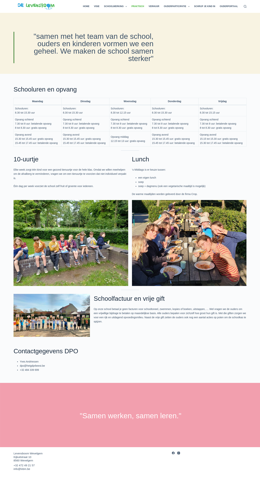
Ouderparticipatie (177, 6)
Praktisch (137, 6)
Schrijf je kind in (204, 6)
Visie (96, 6)
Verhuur (154, 6)
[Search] (245, 6)
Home (86, 6)
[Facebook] (173, 453)
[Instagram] (178, 453)
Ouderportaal (229, 6)
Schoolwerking (116, 6)
